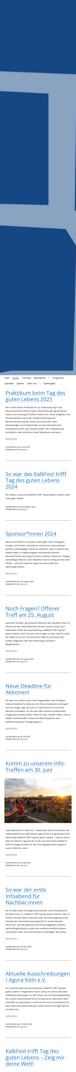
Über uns (32, 383)
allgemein (24, 449)
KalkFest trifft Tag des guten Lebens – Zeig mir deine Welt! (35, 1057)
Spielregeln (49, 383)
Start (7, 377)
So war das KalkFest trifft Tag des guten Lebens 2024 (36, 480)
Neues (15, 377)
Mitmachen (40, 377)
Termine (26, 377)
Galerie (20, 383)
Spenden (9, 383)
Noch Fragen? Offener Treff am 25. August (33, 611)
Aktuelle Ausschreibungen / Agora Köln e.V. (38, 976)
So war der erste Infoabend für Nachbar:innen (26, 896)
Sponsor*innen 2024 (31, 533)
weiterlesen (11, 438)
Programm (58, 377)
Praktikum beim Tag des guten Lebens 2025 (35, 396)
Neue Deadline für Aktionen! (28, 689)
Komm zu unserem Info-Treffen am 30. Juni (36, 766)
